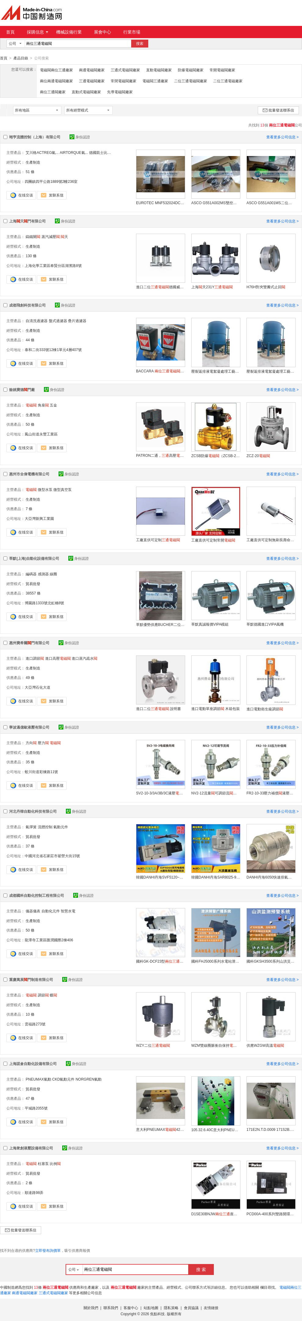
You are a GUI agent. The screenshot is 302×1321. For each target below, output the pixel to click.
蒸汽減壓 (50, 236)
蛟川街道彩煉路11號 (41, 771)
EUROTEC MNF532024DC (160, 203)
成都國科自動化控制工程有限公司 (36, 895)
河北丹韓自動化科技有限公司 (33, 811)
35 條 (30, 762)
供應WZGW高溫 (265, 1045)
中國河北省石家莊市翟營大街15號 (52, 856)
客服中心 (131, 1307)
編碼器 (31, 574)
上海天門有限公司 (27, 221)
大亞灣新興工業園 (39, 518)
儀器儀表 (33, 911)
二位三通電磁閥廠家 (190, 81)
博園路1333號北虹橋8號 (44, 603)
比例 (55, 1163)
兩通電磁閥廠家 (92, 70)
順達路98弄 (34, 1192)
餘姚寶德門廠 (22, 389)
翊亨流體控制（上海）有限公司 (34, 137)
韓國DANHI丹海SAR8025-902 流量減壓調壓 (215, 877)
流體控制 (45, 827)
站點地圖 (151, 1307)
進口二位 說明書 (158, 708)
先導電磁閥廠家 (120, 92)
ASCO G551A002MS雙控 (215, 203)
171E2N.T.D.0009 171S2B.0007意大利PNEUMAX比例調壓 (270, 1129)
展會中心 (102, 32)
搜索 (139, 43)
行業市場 (131, 32)
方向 (31, 742)
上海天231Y (212, 287)
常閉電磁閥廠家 (123, 81)
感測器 (43, 574)
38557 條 (33, 593)
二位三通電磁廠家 (228, 81)
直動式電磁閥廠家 (86, 92)
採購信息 (37, 32)
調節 (43, 995)
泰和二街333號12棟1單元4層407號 (53, 349)
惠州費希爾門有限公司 (29, 643)
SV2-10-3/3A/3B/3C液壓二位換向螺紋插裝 (160, 793)
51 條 (30, 171)
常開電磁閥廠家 (222, 70)
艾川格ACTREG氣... (42, 152)
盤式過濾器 (58, 320)
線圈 (53, 574)
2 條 (29, 1183)
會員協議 (191, 1307)
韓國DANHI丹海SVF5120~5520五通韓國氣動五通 (160, 877)
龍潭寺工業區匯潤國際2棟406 (49, 940)
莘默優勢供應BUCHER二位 (160, 624)
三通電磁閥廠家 (92, 81)
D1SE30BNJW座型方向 (215, 1214)
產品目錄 (20, 58)
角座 (43, 405)
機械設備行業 (69, 32)
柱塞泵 (43, 1163)
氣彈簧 (31, 827)
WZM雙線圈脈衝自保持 (215, 1045)
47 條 (30, 1098)
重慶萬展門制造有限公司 (31, 979)
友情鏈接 (211, 1307)
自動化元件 (50, 911)
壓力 (43, 742)
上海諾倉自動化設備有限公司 (33, 1063)
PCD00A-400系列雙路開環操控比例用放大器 (270, 1214)
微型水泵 (45, 489)
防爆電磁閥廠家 (190, 70)
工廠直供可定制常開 (213, 540)
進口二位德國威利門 (160, 287)
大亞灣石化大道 (37, 687)
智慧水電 (68, 911)
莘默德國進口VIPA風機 (265, 624)
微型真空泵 (62, 489)
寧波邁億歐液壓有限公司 (29, 727)
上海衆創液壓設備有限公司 (31, 1148)
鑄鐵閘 (33, 236)
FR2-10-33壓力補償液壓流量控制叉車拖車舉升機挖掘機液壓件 (270, 793)
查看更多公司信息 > (282, 137)
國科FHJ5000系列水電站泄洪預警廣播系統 (215, 961)
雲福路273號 (35, 1024)
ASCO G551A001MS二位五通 (270, 203)
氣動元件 (60, 827)
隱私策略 (171, 1307)
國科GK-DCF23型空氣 (160, 961)
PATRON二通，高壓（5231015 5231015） (160, 455)
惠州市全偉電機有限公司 (29, 474)
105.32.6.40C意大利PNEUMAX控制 (215, 1129)
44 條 (30, 340)
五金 (53, 405)
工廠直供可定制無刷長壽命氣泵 (270, 540)
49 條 (30, 677)
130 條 (31, 256)
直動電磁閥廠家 (159, 70)
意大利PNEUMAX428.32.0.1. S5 (160, 1129)
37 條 (30, 846)
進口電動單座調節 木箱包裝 (215, 708)
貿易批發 (33, 583)
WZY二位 (153, 1045)
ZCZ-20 (258, 455)
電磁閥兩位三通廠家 (56, 70)
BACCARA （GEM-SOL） (160, 371)
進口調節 (35, 658)
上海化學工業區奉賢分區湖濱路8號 (53, 265)
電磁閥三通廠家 (155, 81)
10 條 (30, 1014)
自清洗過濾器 (37, 320)
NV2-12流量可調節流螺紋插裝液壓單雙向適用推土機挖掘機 (215, 793)
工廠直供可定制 (158, 540)
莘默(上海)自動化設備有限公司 (34, 558)
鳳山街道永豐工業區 (41, 434)
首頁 (10, 32)
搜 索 (201, 1269)
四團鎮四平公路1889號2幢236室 (51, 181)
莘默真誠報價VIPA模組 (209, 624)
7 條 (29, 508)
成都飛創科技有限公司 (27, 305)
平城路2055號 (36, 1108)
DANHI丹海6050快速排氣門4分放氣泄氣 (270, 877)
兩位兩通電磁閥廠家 (56, 81)
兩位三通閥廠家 (53, 92)
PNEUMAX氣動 (38, 1079)
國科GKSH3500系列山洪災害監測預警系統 (270, 961)
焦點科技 (157, 1314)
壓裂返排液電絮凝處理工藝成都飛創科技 (215, 371)
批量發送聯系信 (278, 110)
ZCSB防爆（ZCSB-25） (215, 455)
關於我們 (91, 1307)
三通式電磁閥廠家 (125, 70)
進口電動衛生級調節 (264, 709)
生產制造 (33, 162)
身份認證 (80, 137)
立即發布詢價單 (48, 1250)
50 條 (30, 424)
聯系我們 (110, 1307)
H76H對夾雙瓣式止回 (265, 287)
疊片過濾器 (77, 320)
